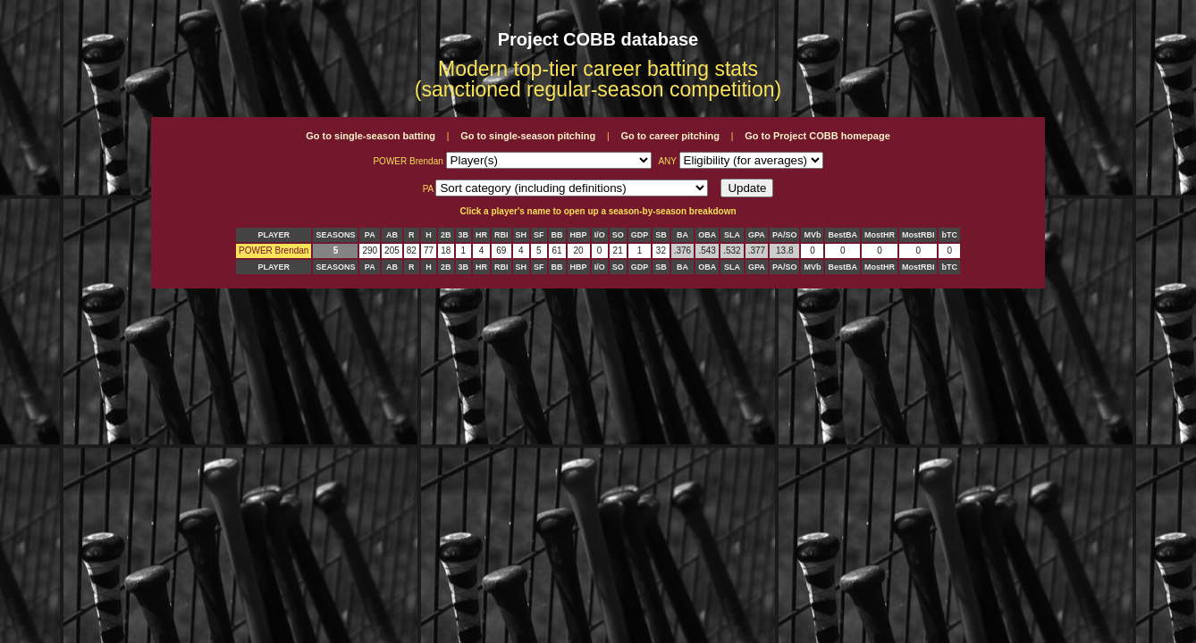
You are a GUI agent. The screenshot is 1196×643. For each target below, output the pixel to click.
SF (539, 234)
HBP (578, 234)
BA (682, 234)
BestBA (842, 234)
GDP (640, 234)
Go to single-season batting (370, 135)
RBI (501, 234)
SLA (732, 234)
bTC (949, 234)
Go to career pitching (670, 135)
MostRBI (918, 234)
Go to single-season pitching (527, 135)
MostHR (879, 234)
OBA (707, 234)
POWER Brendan (273, 250)
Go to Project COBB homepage (817, 135)
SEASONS (335, 234)
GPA (756, 234)
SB (661, 234)
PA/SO (784, 234)
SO (618, 234)
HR (481, 234)
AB (392, 234)
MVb (812, 234)
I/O (599, 234)
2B (446, 234)
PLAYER (273, 234)
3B (464, 234)
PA (370, 234)
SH (521, 234)
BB (557, 234)
